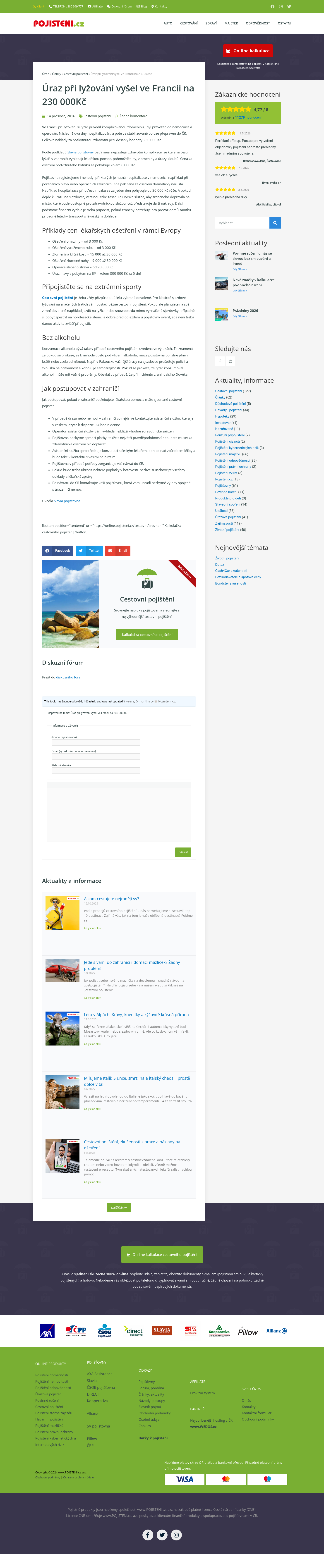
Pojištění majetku (228, 454)
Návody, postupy (152, 1400)
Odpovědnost (258, 23)
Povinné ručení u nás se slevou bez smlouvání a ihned (252, 258)
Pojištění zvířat (226, 473)
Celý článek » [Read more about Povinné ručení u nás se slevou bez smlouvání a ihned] (240, 269)
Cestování (189, 23)
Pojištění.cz (224, 479)
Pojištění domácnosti (51, 1375)
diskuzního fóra (68, 677)
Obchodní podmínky (155, 1413)
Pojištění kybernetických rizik (237, 448)
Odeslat (183, 852)
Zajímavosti (224, 523)
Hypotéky (222, 416)
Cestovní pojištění (76, 74)
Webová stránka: (62, 765)
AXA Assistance (100, 1373)
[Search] (275, 223)
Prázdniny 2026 (245, 310)
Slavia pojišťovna (67, 501)
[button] (58, 551)
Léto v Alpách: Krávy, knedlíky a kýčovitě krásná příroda (136, 1014)
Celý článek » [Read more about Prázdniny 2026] (240, 316)
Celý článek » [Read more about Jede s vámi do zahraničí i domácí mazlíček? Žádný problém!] (92, 998)
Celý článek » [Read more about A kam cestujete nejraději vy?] (92, 928)
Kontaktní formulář (256, 1413)
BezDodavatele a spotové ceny (238, 577)
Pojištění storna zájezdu (53, 1413)
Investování (223, 423)
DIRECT (93, 1394)
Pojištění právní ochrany (233, 467)
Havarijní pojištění (228, 410)
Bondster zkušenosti (230, 583)
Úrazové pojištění (228, 517)
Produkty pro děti (228, 498)
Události (221, 511)
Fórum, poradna (151, 1388)
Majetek (231, 23)
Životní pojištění (227, 530)
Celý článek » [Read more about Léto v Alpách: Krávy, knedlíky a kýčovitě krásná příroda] (92, 1044)
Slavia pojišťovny (80, 152)
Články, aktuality (151, 1394)
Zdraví (211, 23)
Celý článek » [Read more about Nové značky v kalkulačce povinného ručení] (240, 290)
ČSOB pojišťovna (101, 1387)
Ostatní (284, 23)
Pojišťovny (223, 486)
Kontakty (249, 1406)
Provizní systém (202, 1393)
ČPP (90, 1445)
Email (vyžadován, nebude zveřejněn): (74, 751)
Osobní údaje (149, 1419)
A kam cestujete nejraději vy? (111, 898)
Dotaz (219, 565)
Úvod (45, 74)
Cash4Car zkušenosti (231, 571)
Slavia (92, 1380)
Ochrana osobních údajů (78, 1477)
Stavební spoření (227, 504)
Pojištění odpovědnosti (232, 460)
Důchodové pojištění (230, 404)
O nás (246, 1400)
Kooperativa (97, 1400)
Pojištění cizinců (227, 441)
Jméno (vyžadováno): (64, 737)
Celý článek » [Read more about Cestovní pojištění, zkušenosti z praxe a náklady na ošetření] (92, 1182)
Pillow (92, 1438)
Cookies (145, 1425)
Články (56, 74)
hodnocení (248, 117)
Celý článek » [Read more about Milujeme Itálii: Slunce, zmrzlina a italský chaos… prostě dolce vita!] (92, 1109)
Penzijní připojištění (230, 435)
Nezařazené (224, 429)
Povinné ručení (226, 492)
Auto (168, 23)
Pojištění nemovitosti (51, 1381)
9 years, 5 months (136, 701)
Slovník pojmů (150, 1406)
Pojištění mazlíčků (49, 1425)
